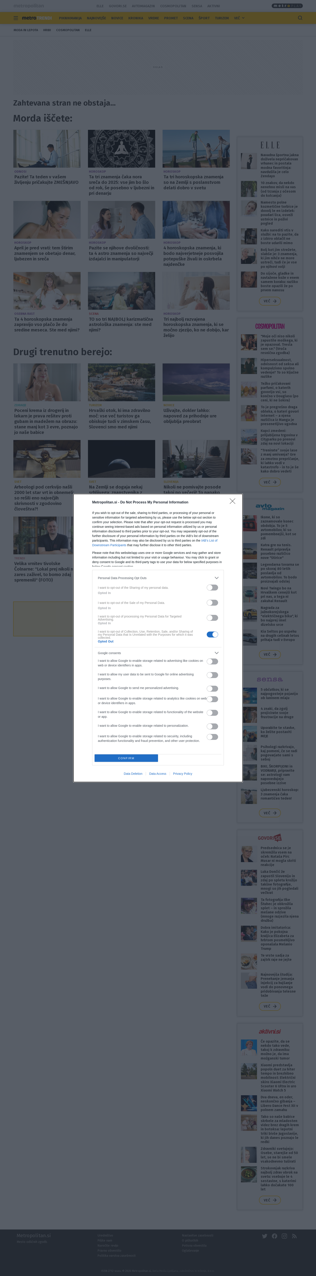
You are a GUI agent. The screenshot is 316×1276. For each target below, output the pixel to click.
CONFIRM (126, 758)
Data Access (157, 773)
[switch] (212, 588)
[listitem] (158, 578)
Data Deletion (133, 773)
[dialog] (158, 638)
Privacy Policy (182, 773)
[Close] (234, 502)
